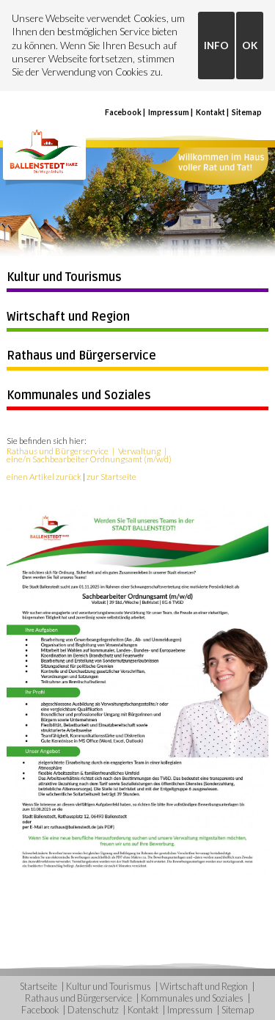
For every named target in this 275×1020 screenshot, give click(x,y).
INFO (216, 45)
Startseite (38, 986)
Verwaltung (139, 451)
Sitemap (247, 112)
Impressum (168, 112)
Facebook (123, 112)
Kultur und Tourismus (64, 277)
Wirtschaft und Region (68, 317)
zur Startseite (111, 476)
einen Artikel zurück (44, 476)
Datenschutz (93, 1010)
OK (249, 45)
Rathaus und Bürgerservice (81, 356)
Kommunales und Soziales (79, 395)
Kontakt (210, 112)
